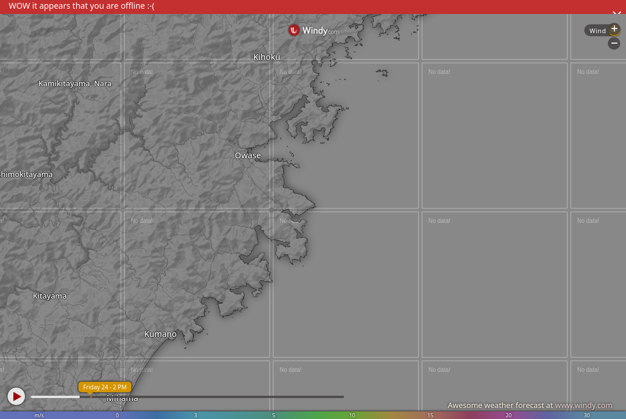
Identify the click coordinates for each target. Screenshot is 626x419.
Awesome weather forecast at (530, 405)
